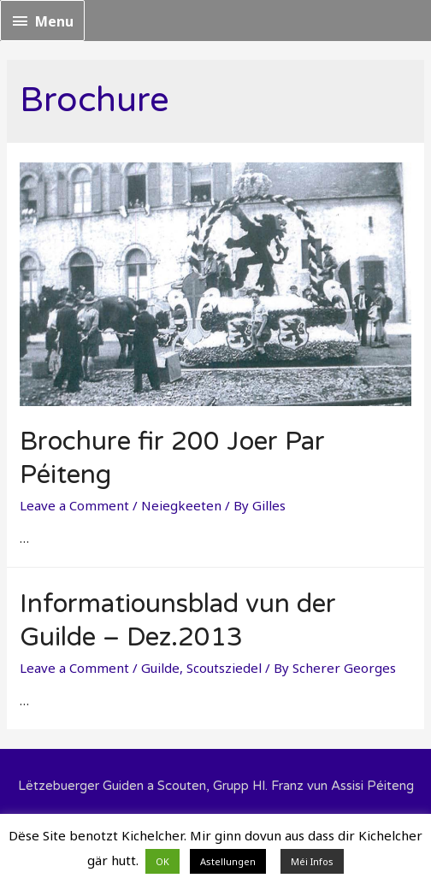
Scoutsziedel (224, 667)
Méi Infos (312, 861)
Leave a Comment (74, 505)
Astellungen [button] (228, 861)
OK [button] (162, 861)
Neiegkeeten (181, 505)
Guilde (160, 667)
